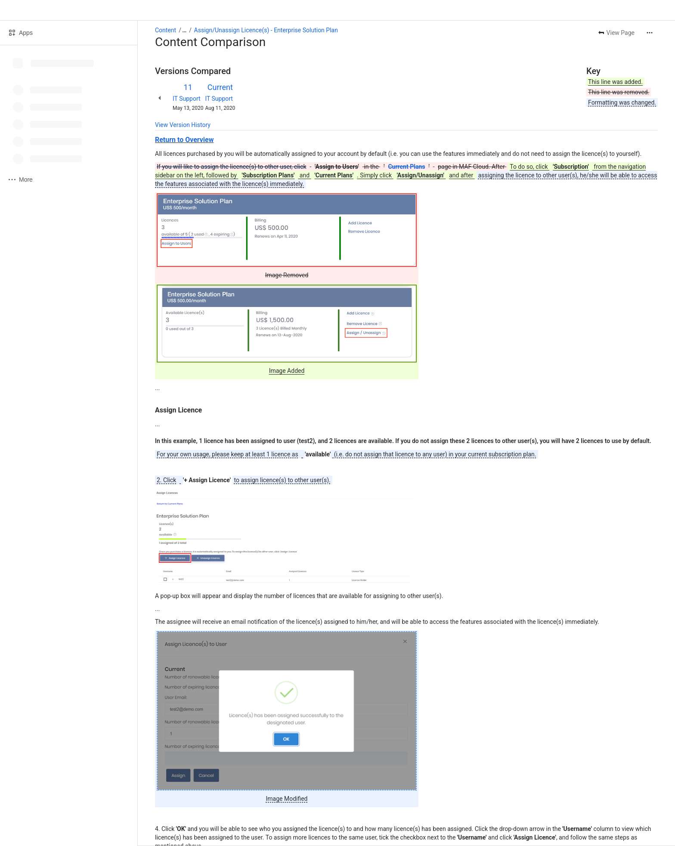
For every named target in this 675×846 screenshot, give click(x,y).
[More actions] (649, 32)
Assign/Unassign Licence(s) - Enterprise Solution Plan (266, 30)
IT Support (187, 98)
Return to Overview (184, 140)
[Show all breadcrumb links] (184, 30)
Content (165, 30)
